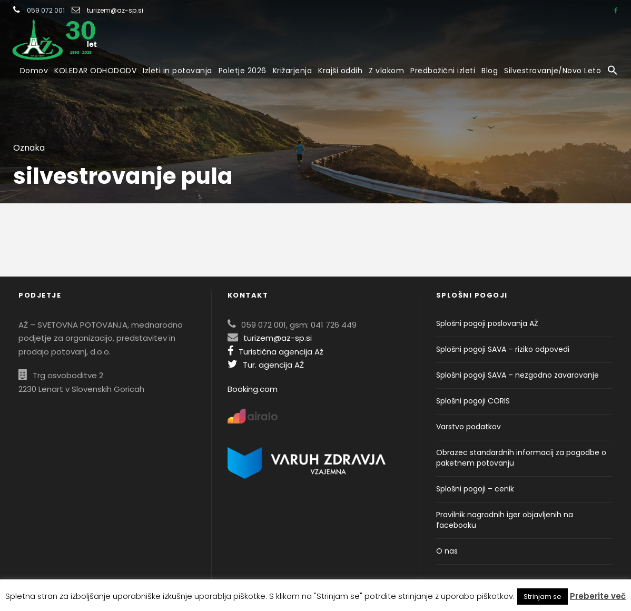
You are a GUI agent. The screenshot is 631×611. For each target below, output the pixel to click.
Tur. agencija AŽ (266, 364)
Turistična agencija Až (275, 351)
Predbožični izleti (442, 70)
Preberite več (598, 596)
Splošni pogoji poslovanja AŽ (487, 323)
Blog (489, 70)
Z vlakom (386, 70)
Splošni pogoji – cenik (475, 489)
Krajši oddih (340, 70)
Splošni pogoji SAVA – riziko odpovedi (502, 349)
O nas (447, 551)
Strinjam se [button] (542, 597)
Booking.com (253, 389)
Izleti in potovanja (177, 70)
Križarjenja (292, 70)
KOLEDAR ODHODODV (95, 70)
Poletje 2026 (243, 70)
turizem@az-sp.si (115, 10)
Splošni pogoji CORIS (473, 401)
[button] (612, 71)
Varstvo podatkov (468, 426)
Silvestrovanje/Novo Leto (552, 70)
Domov (34, 70)
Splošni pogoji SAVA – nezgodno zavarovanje (517, 375)
